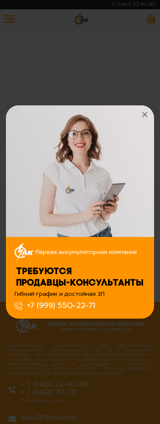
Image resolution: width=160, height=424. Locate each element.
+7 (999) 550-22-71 (61, 306)
